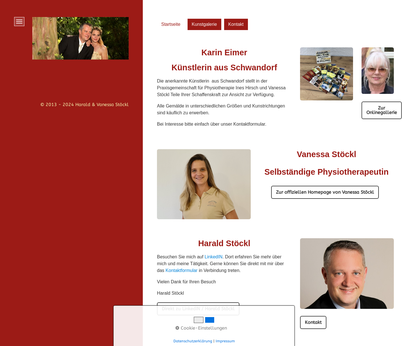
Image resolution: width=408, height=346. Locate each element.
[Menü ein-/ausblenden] (19, 21)
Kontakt (236, 24)
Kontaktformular (181, 270)
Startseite (170, 24)
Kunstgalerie (204, 24)
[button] (382, 110)
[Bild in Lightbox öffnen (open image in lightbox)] (347, 273)
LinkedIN (213, 256)
